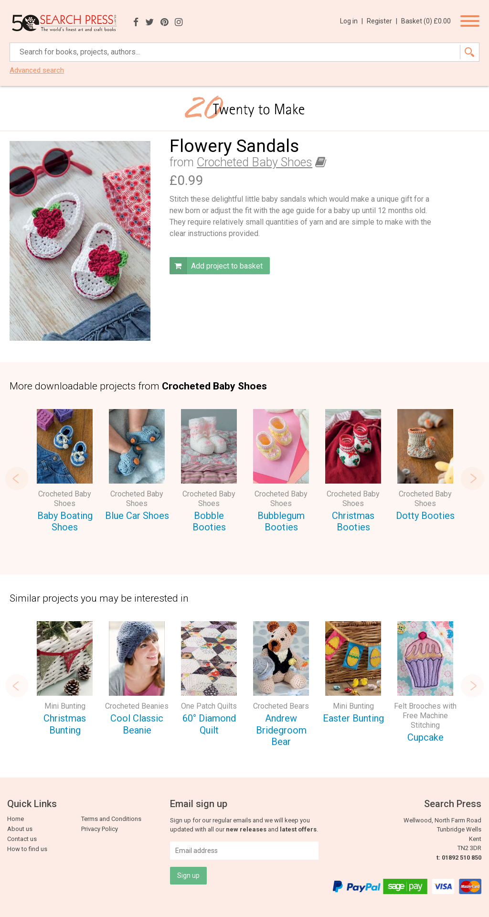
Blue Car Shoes (137, 515)
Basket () (426, 21)
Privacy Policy (99, 828)
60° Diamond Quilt (209, 724)
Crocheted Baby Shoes (254, 162)
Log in (351, 21)
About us (19, 828)
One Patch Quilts (209, 706)
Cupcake (425, 737)
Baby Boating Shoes (65, 521)
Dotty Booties (425, 515)
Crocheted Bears (281, 706)
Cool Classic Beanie (136, 724)
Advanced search (37, 70)
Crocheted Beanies (137, 706)
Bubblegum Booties (281, 521)
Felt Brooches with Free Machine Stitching (425, 715)
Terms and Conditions (111, 818)
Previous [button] (17, 478)
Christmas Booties (353, 521)
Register (382, 21)
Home (15, 818)
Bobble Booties (209, 521)
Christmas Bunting (64, 724)
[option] (65, 472)
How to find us (27, 848)
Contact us (22, 838)
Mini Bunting (64, 706)
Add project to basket (216, 265)
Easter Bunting (353, 718)
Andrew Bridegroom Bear (281, 729)
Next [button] (472, 478)
